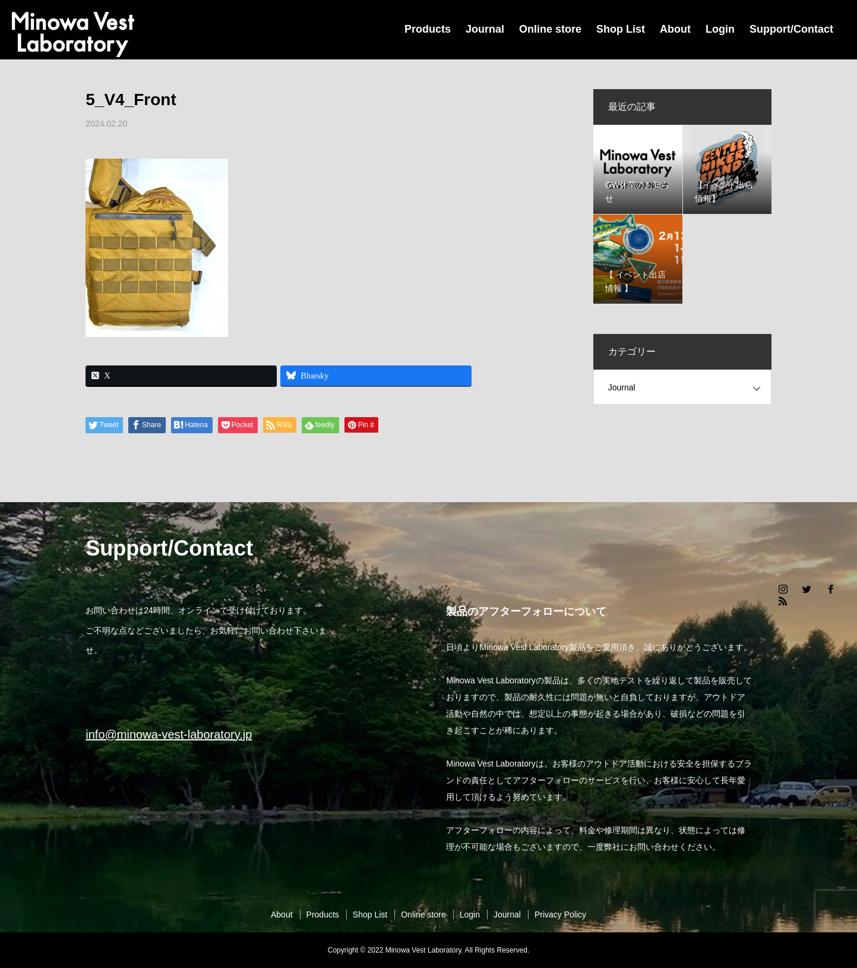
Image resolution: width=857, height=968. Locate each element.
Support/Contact (791, 29)
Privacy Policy (560, 914)
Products (427, 29)
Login (720, 29)
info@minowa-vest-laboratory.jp (169, 734)
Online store (550, 29)
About (675, 29)
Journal (485, 29)
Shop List (620, 29)
